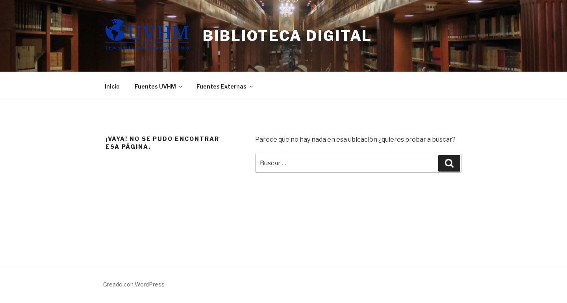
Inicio (112, 86)
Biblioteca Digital (287, 35)
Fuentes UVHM (159, 86)
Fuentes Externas (225, 86)
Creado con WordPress (134, 284)
